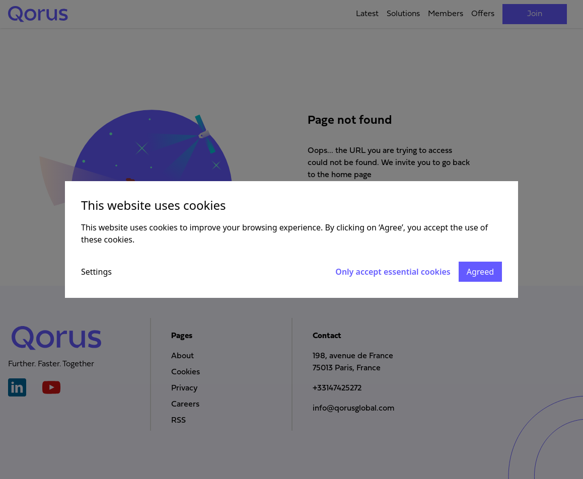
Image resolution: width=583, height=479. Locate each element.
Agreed (480, 271)
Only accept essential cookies (392, 271)
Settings (96, 271)
